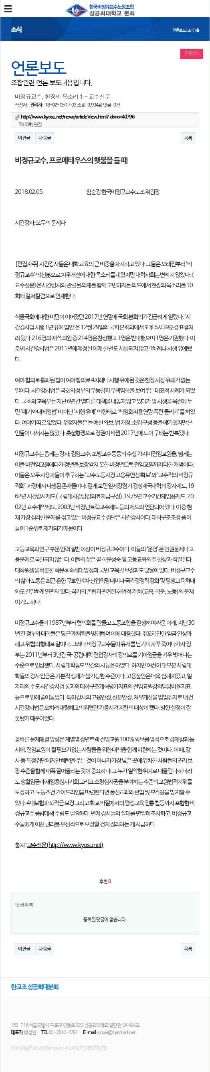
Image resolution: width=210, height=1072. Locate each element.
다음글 (44, 138)
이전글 (24, 138)
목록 (188, 138)
